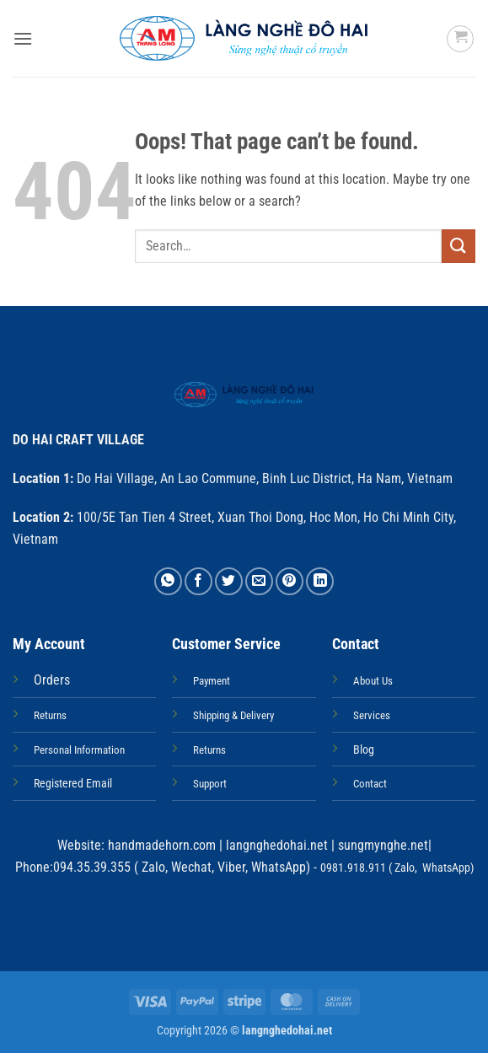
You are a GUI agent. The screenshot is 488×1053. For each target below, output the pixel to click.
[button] (23, 38)
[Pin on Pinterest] (289, 581)
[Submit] (458, 245)
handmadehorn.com (160, 845)
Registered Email (73, 783)
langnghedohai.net (277, 845)
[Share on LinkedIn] (320, 581)
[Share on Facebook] (198, 581)
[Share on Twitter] (229, 581)
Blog (363, 750)
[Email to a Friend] (259, 581)
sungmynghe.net (381, 845)
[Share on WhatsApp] (168, 581)
